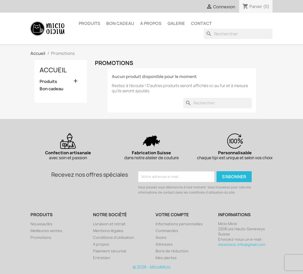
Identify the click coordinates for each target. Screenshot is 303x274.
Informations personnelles (179, 223)
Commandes (167, 230)
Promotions (40, 237)
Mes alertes (166, 257)
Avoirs (161, 237)
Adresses (164, 244)
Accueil (53, 70)
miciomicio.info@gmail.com (241, 244)
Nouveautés (41, 223)
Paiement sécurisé (109, 250)
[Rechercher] (238, 34)
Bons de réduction (172, 250)
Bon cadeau (120, 23)
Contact (201, 23)
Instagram (51, 6)
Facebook (40, 6)
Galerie (176, 23)
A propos (151, 23)
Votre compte (172, 215)
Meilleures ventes (46, 230)
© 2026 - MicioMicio (151, 267)
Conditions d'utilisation (113, 237)
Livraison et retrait (109, 223)
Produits (89, 23)
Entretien (101, 257)
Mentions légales (108, 230)
